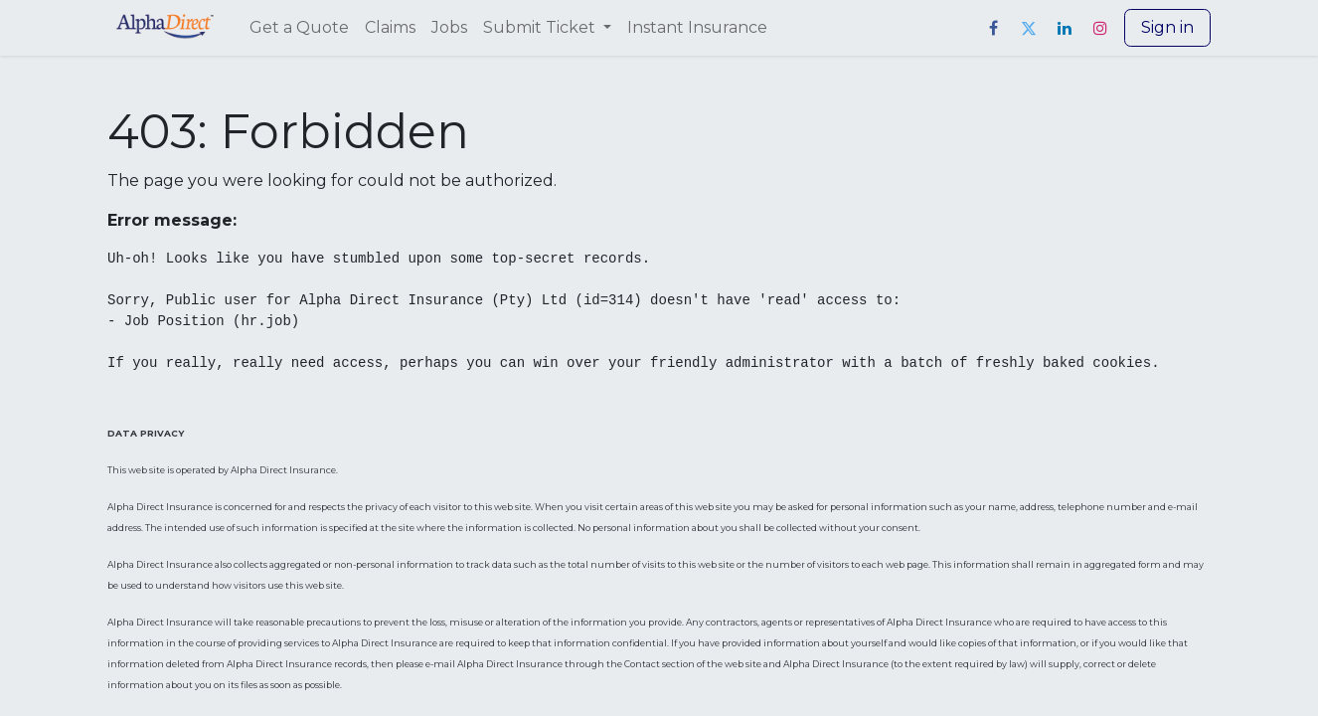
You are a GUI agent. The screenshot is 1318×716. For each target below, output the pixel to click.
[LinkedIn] (1064, 28)
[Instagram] (1100, 28)
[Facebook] (993, 28)
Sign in (1167, 27)
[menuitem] (299, 28)
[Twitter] (1029, 28)
